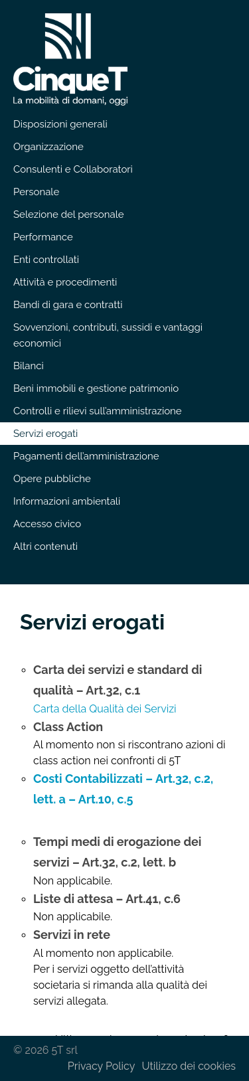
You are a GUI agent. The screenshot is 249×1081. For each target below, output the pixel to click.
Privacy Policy (101, 1066)
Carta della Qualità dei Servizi (105, 709)
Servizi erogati (92, 622)
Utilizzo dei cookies (188, 1066)
